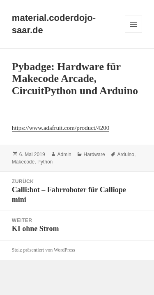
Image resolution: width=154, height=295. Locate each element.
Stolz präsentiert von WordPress (43, 250)
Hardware (94, 154)
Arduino (125, 154)
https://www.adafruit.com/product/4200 (60, 128)
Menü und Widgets (133, 32)
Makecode (23, 162)
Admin (64, 154)
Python (45, 162)
